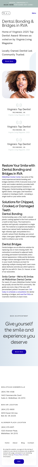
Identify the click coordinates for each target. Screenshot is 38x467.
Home (7, 443)
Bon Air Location (9, 405)
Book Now (9, 61)
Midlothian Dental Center (11, 177)
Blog (23, 443)
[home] (6, 13)
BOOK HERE (9, 5)
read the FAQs (25, 294)
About (15, 443)
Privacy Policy (18, 455)
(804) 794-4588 (7, 392)
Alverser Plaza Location (13, 422)
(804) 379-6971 (7, 427)
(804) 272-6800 (7, 409)
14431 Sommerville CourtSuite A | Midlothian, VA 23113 (13, 397)
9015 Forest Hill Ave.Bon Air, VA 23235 (9, 414)
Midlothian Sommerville (13, 387)
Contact (31, 443)
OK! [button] (19, 461)
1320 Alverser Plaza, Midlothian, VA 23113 (9, 432)
